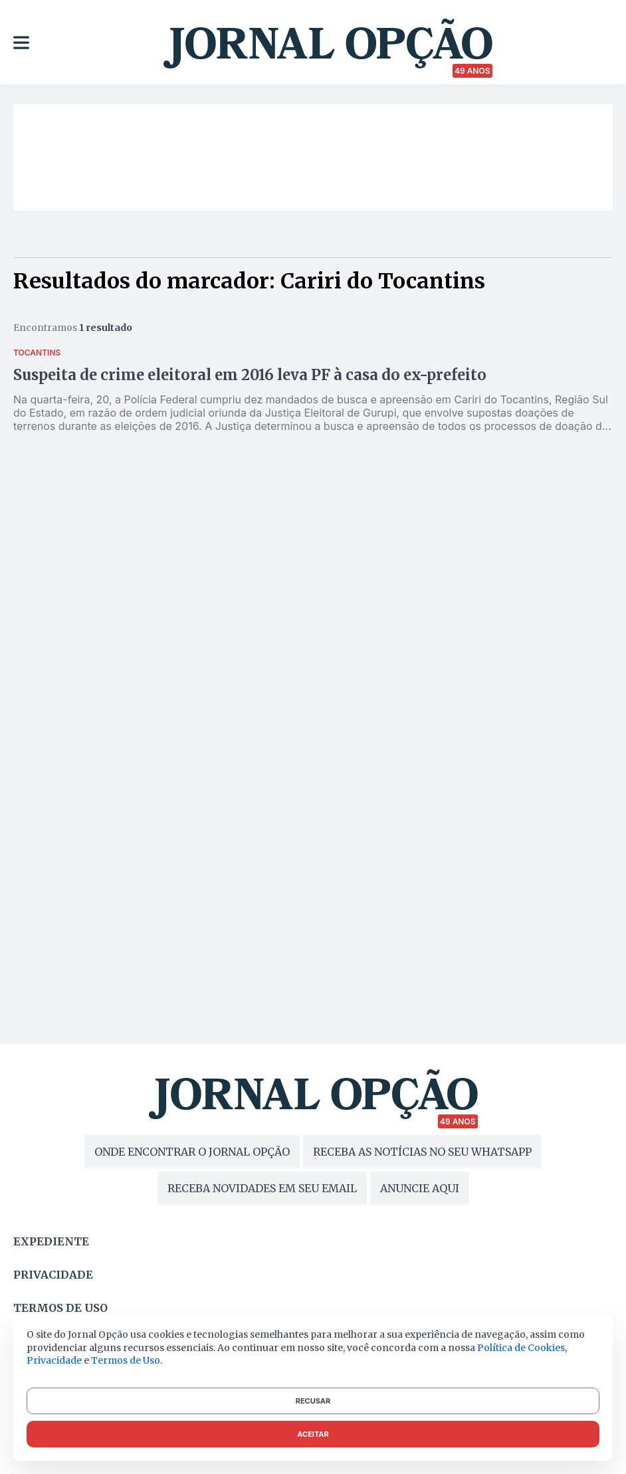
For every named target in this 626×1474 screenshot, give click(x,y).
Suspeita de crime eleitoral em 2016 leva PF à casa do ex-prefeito (249, 375)
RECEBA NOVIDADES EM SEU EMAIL (262, 1188)
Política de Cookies (521, 1348)
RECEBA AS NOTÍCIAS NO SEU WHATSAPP (422, 1151)
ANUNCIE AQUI (419, 1188)
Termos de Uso (125, 1360)
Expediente (51, 1241)
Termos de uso (60, 1308)
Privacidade (53, 1274)
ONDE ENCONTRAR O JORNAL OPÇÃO (192, 1151)
